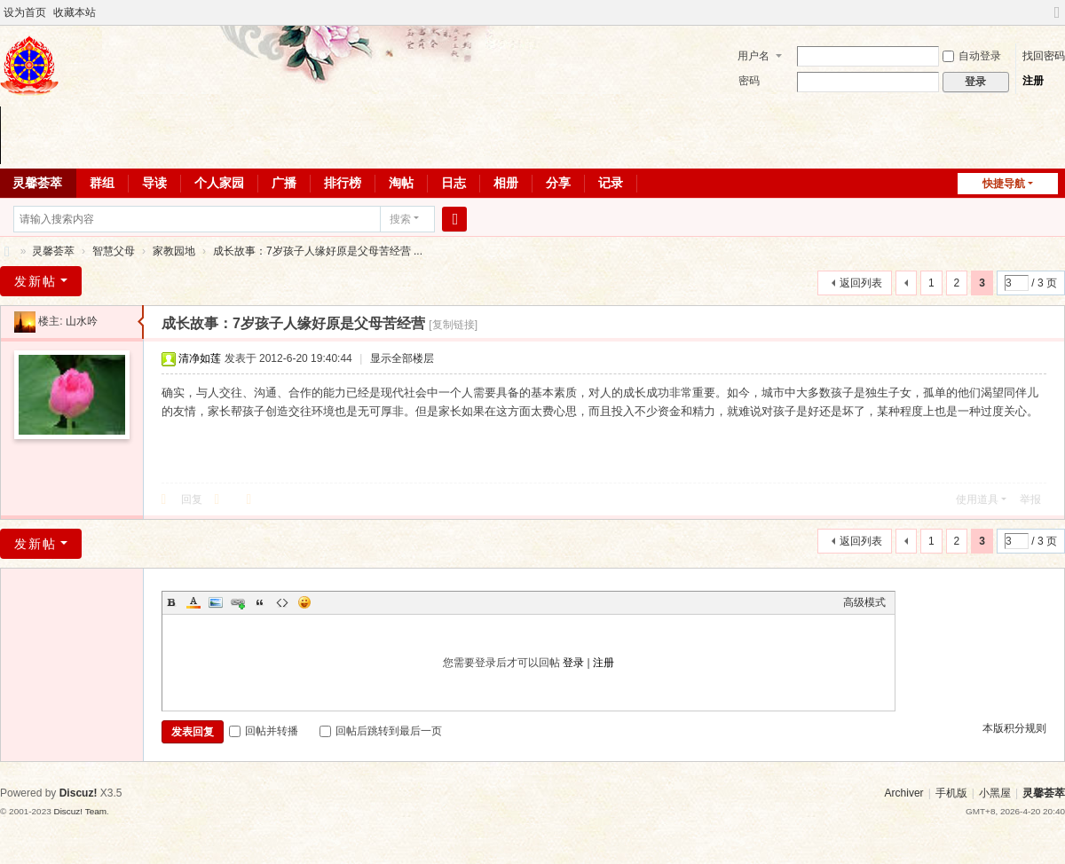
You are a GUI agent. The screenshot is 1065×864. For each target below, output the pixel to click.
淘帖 (401, 183)
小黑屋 (995, 793)
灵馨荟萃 (7, 251)
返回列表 (861, 283)
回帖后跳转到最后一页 (381, 731)
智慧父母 (113, 251)
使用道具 (977, 499)
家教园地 (174, 251)
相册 (505, 183)
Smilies (304, 602)
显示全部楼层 (402, 358)
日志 (453, 183)
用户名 (753, 56)
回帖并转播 (263, 731)
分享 (558, 183)
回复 (191, 499)
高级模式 (864, 602)
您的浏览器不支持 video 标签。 (532, 135)
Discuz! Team (79, 811)
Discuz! (78, 793)
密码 (749, 81)
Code (282, 602)
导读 (154, 183)
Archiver (904, 793)
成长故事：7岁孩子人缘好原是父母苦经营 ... (317, 251)
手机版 (951, 793)
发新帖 (35, 281)
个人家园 (219, 183)
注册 (1033, 81)
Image (216, 602)
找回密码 (1043, 56)
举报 (1030, 499)
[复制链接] (453, 324)
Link (238, 602)
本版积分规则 (1014, 728)
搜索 (400, 219)
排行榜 (342, 183)
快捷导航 (1003, 183)
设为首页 (25, 12)
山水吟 (82, 321)
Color (193, 602)
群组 (102, 183)
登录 (573, 662)
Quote (260, 602)
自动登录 (972, 56)
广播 (284, 183)
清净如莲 (199, 358)
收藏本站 (74, 12)
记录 (610, 183)
